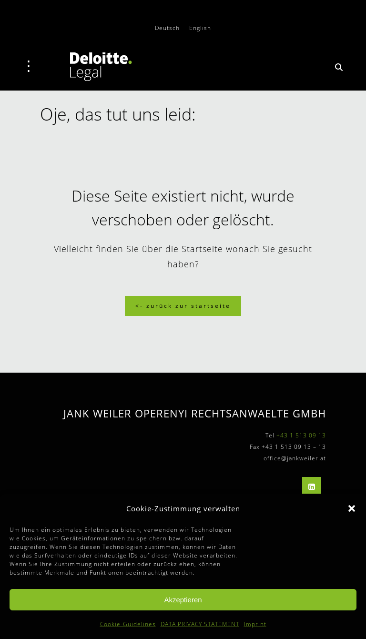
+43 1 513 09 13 (301, 435)
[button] (351, 508)
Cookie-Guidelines (128, 624)
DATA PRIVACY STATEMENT (200, 624)
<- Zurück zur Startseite (183, 306)
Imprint (255, 624)
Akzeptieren (183, 600)
